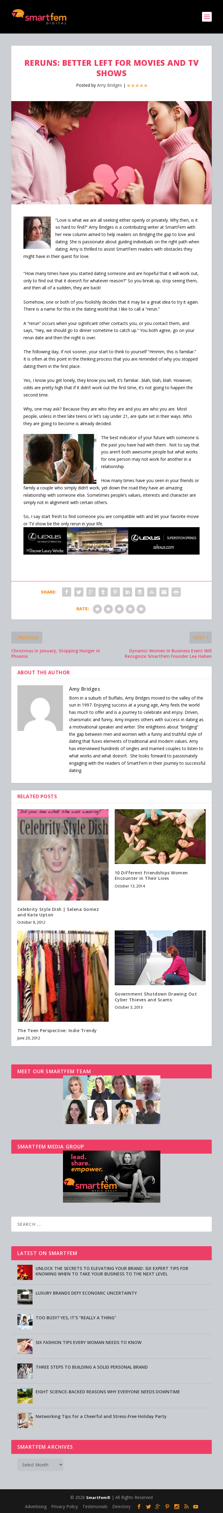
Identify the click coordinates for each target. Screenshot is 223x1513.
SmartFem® (98, 1497)
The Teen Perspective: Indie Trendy (57, 1030)
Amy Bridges (109, 85)
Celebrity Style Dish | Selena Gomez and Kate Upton (58, 912)
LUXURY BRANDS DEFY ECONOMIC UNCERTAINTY (86, 1293)
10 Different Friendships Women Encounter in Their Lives (151, 875)
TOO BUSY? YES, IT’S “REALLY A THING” (76, 1318)
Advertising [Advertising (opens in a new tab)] (36, 1506)
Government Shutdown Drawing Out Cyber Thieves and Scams (156, 996)
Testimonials (95, 1506)
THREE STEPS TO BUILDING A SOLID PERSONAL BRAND (92, 1367)
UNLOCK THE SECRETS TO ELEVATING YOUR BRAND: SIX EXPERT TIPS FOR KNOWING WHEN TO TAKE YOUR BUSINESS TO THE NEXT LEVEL (112, 1271)
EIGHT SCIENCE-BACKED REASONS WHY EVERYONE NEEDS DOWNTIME (108, 1392)
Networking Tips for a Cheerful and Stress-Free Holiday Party (101, 1416)
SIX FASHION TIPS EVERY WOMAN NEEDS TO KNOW (88, 1342)
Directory (121, 1506)
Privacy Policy (64, 1506)
